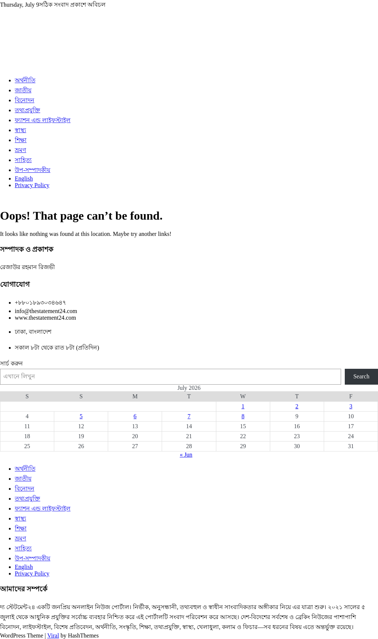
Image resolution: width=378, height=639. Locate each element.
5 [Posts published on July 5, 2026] (81, 416)
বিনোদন (24, 100)
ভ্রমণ (20, 150)
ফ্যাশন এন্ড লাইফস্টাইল (43, 120)
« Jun (186, 454)
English (24, 178)
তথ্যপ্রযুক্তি (27, 110)
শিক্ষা (21, 140)
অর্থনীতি (25, 80)
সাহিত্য (23, 160)
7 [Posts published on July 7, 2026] (189, 416)
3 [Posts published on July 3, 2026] (350, 406)
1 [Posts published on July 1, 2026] (242, 406)
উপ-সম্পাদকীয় (32, 170)
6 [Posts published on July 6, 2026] (135, 416)
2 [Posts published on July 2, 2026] (296, 406)
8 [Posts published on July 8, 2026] (242, 416)
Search (361, 376)
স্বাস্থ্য (20, 130)
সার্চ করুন (11, 363)
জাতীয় (23, 90)
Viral (53, 635)
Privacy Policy (32, 185)
